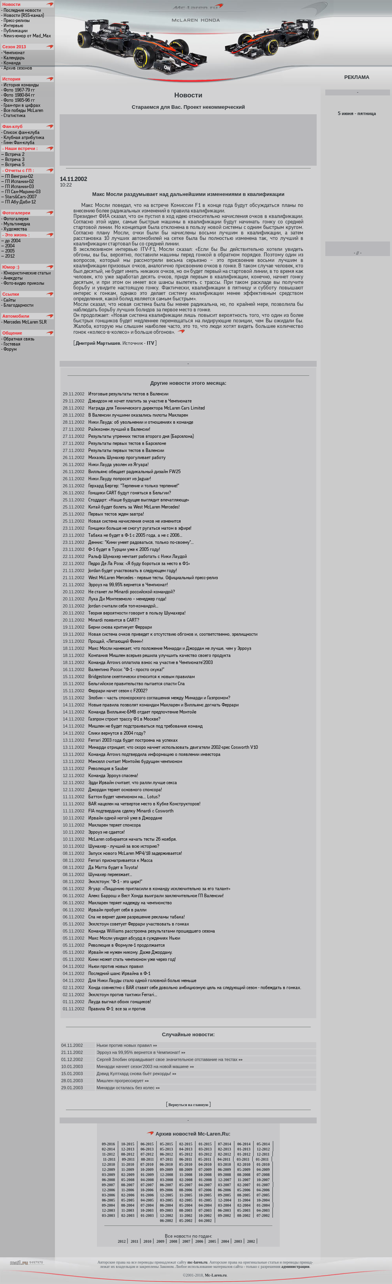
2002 (251, 1241)
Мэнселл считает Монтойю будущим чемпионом (135, 761)
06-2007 (166, 1185)
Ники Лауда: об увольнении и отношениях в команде (140, 422)
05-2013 (166, 1149)
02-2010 (243, 1164)
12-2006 (108, 1190)
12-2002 (166, 1215)
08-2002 (243, 1215)
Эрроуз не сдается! (106, 832)
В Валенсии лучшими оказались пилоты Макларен (138, 415)
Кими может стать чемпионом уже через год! (132, 959)
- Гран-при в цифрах (20, 105)
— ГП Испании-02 (17, 181)
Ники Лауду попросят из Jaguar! (119, 478)
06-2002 (166, 1220)
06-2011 (185, 1159)
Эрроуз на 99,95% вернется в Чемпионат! (128, 584)
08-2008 (243, 1174)
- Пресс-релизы (15, 20)
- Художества (14, 229)
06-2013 (146, 1149)
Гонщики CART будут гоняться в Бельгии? (129, 492)
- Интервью (12, 25)
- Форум (8, 349)
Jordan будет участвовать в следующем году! (132, 570)
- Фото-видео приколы (22, 283)
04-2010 (205, 1164)
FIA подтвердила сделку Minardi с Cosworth (130, 810)
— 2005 (8, 251)
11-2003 (127, 1210)
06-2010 (166, 1164)
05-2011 (205, 1159)
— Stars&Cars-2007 (18, 196)
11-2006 (127, 1190)
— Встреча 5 (12, 164)
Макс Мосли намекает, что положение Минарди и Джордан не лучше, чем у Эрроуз (169, 648)
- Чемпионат (13, 52)
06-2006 (224, 1190)
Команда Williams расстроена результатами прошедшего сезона (151, 931)
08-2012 (127, 1154)
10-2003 (146, 1210)
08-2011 (147, 1159)
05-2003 (243, 1210)
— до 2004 (10, 240)
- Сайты (8, 300)
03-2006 (108, 1195)
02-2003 (127, 1215)
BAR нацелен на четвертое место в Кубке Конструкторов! (144, 803)
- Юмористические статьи (26, 273)
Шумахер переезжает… (110, 874)
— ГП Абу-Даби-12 (18, 201)
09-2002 (224, 1215)
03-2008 (166, 1180)
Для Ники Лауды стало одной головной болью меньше (142, 980)
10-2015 (127, 1144)
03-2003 (108, 1215)
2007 (186, 1241)
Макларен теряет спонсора (114, 825)
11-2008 (185, 1174)
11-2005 (185, 1195)
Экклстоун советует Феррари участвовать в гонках (138, 924)
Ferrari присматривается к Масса (120, 860)
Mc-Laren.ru (216, 1275)
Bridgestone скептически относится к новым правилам (141, 676)
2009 (160, 1241)
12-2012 (263, 1149)
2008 (173, 1241)
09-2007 (108, 1185)
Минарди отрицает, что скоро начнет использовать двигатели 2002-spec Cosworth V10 (173, 747)
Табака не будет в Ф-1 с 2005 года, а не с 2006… (135, 535)
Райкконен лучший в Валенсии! (119, 429)
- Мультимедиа (15, 223)
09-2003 (166, 1210)
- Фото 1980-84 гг (18, 95)
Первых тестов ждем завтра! (116, 514)
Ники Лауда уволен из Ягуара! (118, 464)
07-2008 (263, 1174)
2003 (238, 1241)
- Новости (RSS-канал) (22, 15)
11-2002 (185, 1215)
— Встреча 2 (12, 154)
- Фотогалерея (15, 218)
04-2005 (146, 1200)
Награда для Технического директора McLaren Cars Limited (146, 408)
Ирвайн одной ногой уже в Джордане (125, 818)
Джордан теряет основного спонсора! (125, 789)
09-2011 (128, 1159)
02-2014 (108, 1149)
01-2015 (205, 1144)
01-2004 (263, 1205)
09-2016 (108, 1144)
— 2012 (8, 256)
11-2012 (108, 1154)
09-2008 (224, 1174)
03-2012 (205, 1154)
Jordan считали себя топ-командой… (123, 606)
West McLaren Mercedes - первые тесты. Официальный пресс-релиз (153, 577)
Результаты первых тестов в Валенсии (126, 450)
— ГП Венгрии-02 (17, 176)
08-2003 (185, 1210)
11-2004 (243, 1200)
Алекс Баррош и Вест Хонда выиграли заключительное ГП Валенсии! (156, 895)
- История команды (20, 84)
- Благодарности (17, 305)
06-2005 (108, 1200)
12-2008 (166, 1174)
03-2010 (224, 1164)
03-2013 (205, 1149)
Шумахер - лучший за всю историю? (123, 846)
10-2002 (205, 1215)
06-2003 (224, 1210)
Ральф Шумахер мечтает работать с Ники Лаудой (137, 556)
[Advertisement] (188, 139)
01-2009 (146, 1174)
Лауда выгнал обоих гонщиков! (119, 1001)
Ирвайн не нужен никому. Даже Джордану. (130, 952)
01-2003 (146, 1215)
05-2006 (243, 1190)
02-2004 (243, 1205)
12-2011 (263, 1154)
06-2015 (146, 1144)
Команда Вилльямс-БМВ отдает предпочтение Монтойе (142, 712)
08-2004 (127, 1205)
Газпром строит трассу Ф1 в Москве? (124, 719)
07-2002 (263, 1215)
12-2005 (166, 1195)
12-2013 (127, 1149)
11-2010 (127, 1164)
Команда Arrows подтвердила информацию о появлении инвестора (154, 754)
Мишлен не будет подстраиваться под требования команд (145, 726)
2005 (212, 1241)
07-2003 (205, 1210)
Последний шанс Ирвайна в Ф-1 (119, 973)
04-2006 (263, 1190)
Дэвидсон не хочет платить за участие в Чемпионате (139, 401)
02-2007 (243, 1185)
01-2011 (262, 1159)
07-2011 (166, 1159)
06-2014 (243, 1144)
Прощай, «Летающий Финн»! (115, 641)
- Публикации (14, 30)
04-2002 (205, 1220)
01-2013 (243, 1149)
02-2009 (127, 1174)
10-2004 (263, 1200)
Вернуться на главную (188, 1105)
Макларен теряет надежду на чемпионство (130, 902)
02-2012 (224, 1154)
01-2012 (243, 1154)
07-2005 (263, 1195)
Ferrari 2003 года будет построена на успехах (133, 740)
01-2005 (205, 1200)
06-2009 (224, 1169)
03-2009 (108, 1174)
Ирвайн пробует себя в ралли (117, 909)
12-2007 (224, 1180)
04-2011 (223, 1159)
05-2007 (185, 1185)
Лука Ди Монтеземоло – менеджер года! (127, 598)
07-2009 (205, 1169)
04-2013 (185, 1149)
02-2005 (185, 1200)
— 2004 (8, 245)
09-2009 (166, 1169)
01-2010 (263, 1164)
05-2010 (185, 1164)
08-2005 (243, 1195)
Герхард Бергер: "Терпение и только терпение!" (133, 485)
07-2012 (146, 1154)
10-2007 (263, 1180)
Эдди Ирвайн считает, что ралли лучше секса (132, 782)
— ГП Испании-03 (17, 186)
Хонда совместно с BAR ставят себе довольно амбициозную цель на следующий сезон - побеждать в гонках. (194, 987)
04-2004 (205, 1205)
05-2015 (166, 1144)
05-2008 (127, 1180)
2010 (147, 1241)
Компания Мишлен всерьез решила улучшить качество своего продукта (159, 655)
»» (155, 1045)
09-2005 (224, 1195)
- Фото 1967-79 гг (18, 90)
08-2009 (185, 1169)
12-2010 (108, 1164)
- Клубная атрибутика (22, 137)
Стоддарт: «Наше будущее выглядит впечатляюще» (138, 500)
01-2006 (146, 1195)
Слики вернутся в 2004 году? (117, 733)
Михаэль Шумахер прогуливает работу (127, 457)
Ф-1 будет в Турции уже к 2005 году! (124, 549)
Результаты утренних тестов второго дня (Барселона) (141, 436)
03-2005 (166, 1200)
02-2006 (127, 1195)
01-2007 (263, 1185)
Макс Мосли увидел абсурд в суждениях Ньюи (134, 938)
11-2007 (243, 1180)
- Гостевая (10, 344)
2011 (134, 1241)
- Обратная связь (18, 339)
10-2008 (205, 1174)
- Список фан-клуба (20, 132)
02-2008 (185, 1180)
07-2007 (146, 1185)
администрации (295, 1266)
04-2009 (263, 1169)
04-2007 (205, 1185)
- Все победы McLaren (22, 110)
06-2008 (108, 1180)
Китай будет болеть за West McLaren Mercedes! (134, 507)
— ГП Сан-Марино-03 (20, 191)
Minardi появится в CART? (113, 620)
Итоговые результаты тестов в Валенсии (128, 393)
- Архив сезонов (16, 68)
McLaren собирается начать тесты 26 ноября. (132, 839)
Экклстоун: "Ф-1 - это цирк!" (115, 881)
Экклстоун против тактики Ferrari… (122, 994)
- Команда (11, 62)
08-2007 (127, 1185)
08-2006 (185, 1190)
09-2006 (166, 1190)
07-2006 (205, 1190)
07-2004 (146, 1205)
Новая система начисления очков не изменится (134, 521)
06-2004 (166, 1205)
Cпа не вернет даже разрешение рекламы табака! (136, 917)
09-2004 (108, 1205)
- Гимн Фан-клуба (18, 142)
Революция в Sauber (108, 768)
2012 (122, 1241)
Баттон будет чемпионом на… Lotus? (124, 796)
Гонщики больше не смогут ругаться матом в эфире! (139, 528)
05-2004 (185, 1205)
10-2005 (205, 1195)
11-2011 (109, 1159)
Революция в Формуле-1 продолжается (126, 945)
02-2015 (185, 1144)
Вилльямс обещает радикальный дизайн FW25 (134, 471)
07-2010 (146, 1164)
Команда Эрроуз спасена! (113, 775)
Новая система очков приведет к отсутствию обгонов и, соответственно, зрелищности (172, 634)
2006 (199, 1241)
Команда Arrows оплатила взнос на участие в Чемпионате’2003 (150, 662)
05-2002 (185, 1220)
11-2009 (127, 1169)
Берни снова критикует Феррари (120, 627)
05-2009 (243, 1169)
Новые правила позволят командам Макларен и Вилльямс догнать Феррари (163, 704)
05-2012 (185, 1154)
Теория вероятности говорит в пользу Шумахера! (137, 613)
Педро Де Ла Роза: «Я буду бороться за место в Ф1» (139, 563)
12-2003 (108, 1210)
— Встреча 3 (12, 159)
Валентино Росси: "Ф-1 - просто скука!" (126, 669)
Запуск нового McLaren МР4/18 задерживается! (135, 853)
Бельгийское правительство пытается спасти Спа (136, 683)
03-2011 (243, 1159)
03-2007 (224, 1185)
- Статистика (13, 115)
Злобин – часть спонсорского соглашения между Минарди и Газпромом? (159, 697)
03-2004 (224, 1205)
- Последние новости (21, 10)
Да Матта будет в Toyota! (113, 867)
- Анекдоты (12, 278)
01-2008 (205, 1180)
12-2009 (108, 1169)
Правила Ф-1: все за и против (117, 1008)
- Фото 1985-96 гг (18, 100)
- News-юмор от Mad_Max (26, 35)
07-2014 (224, 1144)
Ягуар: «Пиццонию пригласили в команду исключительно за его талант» (159, 888)
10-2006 (146, 1190)
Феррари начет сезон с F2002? (118, 690)
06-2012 (166, 1154)
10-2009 (146, 1169)
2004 (225, 1241)
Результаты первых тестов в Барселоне (127, 443)
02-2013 (224, 1149)
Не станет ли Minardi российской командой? (131, 591)
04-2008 (146, 1180)
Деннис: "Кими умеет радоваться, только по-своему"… (141, 542)
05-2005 (127, 1200)
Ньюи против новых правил (115, 966)
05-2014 (263, 1144)
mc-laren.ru (198, 1262)
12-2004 (224, 1200)
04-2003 (263, 1210)
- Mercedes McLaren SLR (24, 322)
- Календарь (13, 57)
